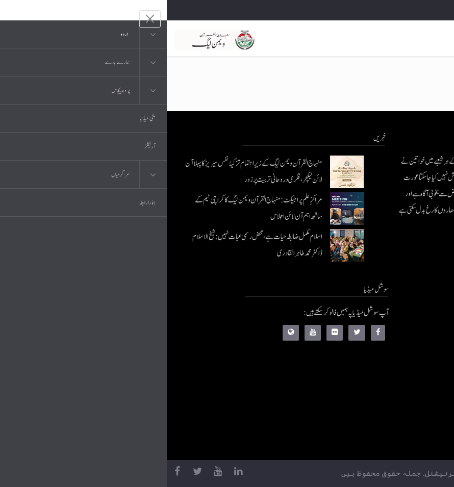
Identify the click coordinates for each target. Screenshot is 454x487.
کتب (387, 378)
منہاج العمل (379, 419)
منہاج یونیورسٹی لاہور (369, 439)
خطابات (383, 398)
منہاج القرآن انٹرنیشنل (367, 317)
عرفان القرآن (376, 357)
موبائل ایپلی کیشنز (373, 337)
